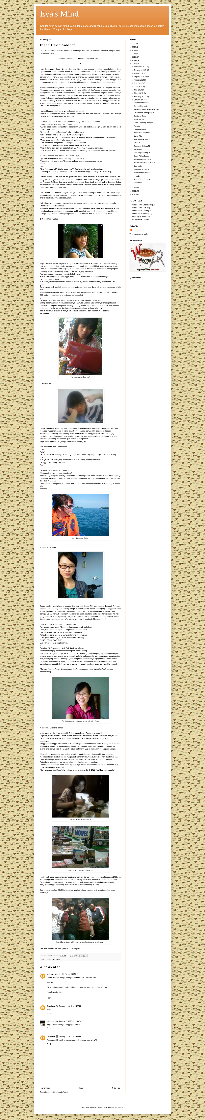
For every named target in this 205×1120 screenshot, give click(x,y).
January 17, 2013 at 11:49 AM (70, 1021)
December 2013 (140, 67)
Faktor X (137, 143)
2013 (134, 64)
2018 (134, 47)
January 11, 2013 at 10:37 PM (66, 974)
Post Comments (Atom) (59, 1092)
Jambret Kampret (140, 106)
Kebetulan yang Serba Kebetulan (146, 109)
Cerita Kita (138, 136)
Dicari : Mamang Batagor (143, 123)
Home (81, 1088)
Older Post (116, 1088)
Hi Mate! (137, 176)
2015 (134, 57)
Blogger (121, 1107)
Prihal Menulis (139, 119)
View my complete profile (139, 234)
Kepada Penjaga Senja (142, 159)
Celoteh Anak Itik (140, 129)
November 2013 (140, 70)
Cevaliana (51, 1006)
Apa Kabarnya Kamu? (142, 173)
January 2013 (139, 100)
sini (63, 767)
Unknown (51, 974)
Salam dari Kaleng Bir (142, 146)
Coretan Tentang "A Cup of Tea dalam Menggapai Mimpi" (91, 749)
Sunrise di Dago (140, 116)
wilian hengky (52, 1021)
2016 (134, 54)
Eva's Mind (59, 13)
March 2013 (139, 93)
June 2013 (138, 87)
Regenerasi (138, 149)
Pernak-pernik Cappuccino (142, 205)
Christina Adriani (49, 547)
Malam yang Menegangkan (144, 113)
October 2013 (139, 73)
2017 (134, 50)
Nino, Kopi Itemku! (141, 139)
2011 (134, 191)
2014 (134, 60)
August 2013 (139, 80)
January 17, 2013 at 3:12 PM (70, 1036)
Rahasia (137, 126)
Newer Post (45, 1088)
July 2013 (138, 83)
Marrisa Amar (47, 384)
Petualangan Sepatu (139, 217)
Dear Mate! (138, 166)
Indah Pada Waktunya (142, 133)
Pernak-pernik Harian (53, 959)
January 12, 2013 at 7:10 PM (70, 1006)
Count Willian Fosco (141, 156)
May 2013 (138, 90)
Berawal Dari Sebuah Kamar (144, 163)
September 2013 (140, 77)
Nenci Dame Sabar (50, 219)
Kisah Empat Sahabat (142, 179)
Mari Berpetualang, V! (142, 153)
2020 (134, 44)
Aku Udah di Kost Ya (141, 169)
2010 (134, 194)
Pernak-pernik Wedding (140, 214)
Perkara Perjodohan (141, 103)
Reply (49, 998)
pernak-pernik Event (139, 219)
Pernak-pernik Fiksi (139, 208)
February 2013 (140, 97)
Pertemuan (138, 183)
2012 (134, 188)
